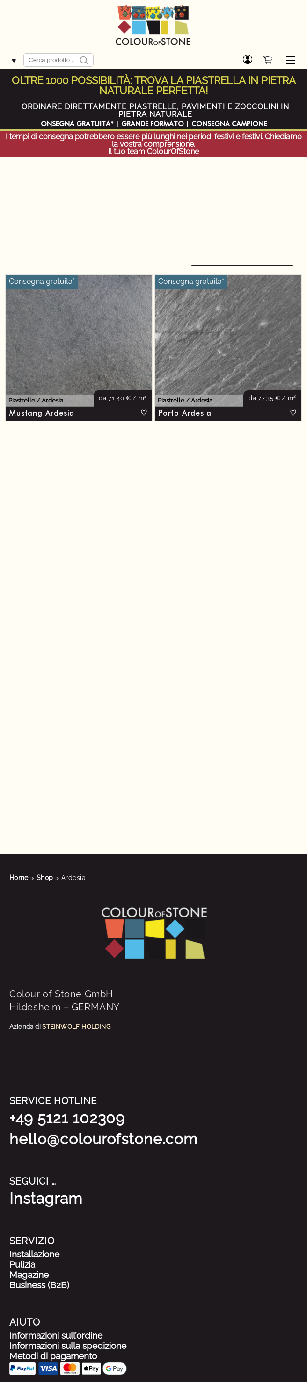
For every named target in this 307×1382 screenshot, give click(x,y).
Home (19, 877)
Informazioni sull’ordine (55, 1335)
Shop (45, 877)
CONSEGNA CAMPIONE (229, 123)
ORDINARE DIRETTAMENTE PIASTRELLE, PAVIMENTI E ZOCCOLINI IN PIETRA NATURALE (156, 110)
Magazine (29, 1274)
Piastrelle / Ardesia (35, 401)
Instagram (45, 1198)
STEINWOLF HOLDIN (74, 1026)
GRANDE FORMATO (152, 123)
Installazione (34, 1254)
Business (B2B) (39, 1285)
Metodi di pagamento (53, 1356)
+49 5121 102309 (67, 1118)
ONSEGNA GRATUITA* (77, 123)
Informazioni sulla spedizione (67, 1345)
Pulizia (22, 1264)
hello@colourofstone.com (103, 1139)
